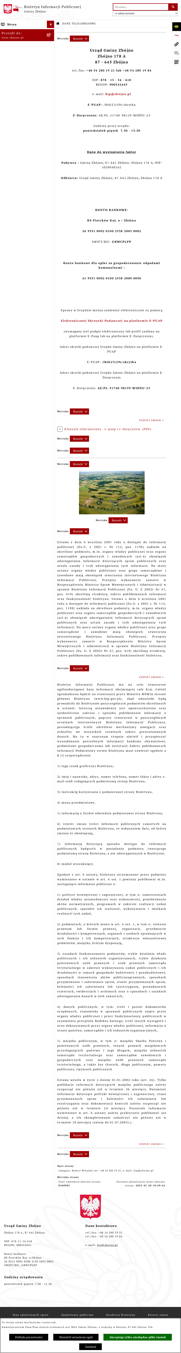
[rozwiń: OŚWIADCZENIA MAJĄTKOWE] (51, 826)
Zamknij (90, 1347)
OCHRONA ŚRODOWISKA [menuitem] (21, 642)
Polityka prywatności (28, 1337)
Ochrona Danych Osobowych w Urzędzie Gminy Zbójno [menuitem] (20, 1000)
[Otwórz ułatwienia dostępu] (176, 26)
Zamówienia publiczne (77, 1314)
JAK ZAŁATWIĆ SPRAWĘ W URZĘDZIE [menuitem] (23, 816)
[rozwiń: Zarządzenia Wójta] (51, 431)
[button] (112, 513)
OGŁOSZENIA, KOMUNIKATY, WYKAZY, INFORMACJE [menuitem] (21, 155)
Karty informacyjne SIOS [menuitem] (21, 1060)
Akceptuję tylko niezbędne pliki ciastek (137, 1337)
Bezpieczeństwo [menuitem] (14, 1102)
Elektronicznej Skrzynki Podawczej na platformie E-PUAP (112, 321)
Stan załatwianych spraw (31, 1314)
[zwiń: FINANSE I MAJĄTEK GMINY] (51, 459)
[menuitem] (27, 48)
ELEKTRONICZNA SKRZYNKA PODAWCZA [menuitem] (20, 979)
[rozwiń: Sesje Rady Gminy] (51, 421)
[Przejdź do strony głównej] (42, 9)
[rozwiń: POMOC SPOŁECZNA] (51, 747)
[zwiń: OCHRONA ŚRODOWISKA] (51, 642)
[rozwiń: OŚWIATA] (51, 740)
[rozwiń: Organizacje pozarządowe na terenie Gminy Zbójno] (51, 132)
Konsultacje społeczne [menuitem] (19, 1087)
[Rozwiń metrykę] (79, 39)
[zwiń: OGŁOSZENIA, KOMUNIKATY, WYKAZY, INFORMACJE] (51, 151)
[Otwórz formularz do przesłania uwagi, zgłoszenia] (176, 53)
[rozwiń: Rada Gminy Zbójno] (51, 262)
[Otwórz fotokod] (176, 62)
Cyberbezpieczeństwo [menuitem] (19, 1094)
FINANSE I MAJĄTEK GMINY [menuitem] (18, 461)
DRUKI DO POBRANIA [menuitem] (19, 988)
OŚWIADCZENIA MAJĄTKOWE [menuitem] (14, 828)
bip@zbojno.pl (107, 1245)
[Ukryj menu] (50, 24)
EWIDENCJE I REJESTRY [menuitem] (20, 807)
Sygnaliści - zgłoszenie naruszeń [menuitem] (20, 1111)
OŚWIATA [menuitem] (9, 740)
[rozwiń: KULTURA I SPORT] (51, 754)
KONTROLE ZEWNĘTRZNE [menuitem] (22, 838)
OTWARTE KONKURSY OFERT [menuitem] (19, 632)
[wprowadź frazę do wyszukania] (141, 7)
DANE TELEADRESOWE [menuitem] (19, 32)
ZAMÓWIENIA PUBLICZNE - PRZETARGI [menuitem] (23, 563)
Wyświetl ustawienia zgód (76, 1337)
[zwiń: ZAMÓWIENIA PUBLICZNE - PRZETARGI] (51, 560)
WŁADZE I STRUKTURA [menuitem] (20, 197)
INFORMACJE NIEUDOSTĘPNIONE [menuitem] (17, 967)
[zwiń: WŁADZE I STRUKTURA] (51, 197)
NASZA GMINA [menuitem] (13, 39)
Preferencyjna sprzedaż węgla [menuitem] (20, 1070)
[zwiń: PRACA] (51, 762)
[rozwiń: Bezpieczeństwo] (51, 1101)
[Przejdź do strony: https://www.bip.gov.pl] (176, 35)
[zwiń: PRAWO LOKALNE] (51, 305)
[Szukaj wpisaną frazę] (173, 7)
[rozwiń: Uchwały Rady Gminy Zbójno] (51, 324)
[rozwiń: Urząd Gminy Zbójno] (51, 272)
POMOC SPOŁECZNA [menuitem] (18, 747)
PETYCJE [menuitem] (8, 942)
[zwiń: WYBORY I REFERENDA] (51, 845)
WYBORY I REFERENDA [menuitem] (20, 845)
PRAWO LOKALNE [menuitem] (15, 305)
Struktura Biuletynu (121, 1314)
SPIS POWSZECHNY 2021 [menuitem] (21, 950)
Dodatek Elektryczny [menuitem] (18, 1080)
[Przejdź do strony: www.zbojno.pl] (176, 44)
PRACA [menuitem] (7, 762)
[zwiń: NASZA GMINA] (51, 39)
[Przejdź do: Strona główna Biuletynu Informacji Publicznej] (58, 23)
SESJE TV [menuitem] (8, 957)
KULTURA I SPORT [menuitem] (16, 755)
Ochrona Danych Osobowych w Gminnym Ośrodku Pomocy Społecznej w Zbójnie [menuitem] (20, 1018)
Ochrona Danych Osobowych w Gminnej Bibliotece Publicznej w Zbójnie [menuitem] (20, 1039)
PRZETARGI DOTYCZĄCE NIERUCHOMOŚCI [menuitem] (21, 797)
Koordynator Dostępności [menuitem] (22, 1053)
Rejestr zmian (158, 1314)
